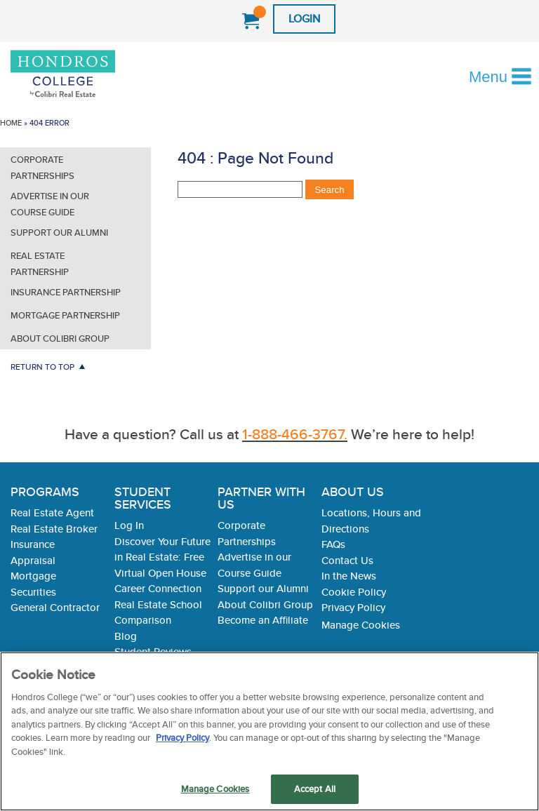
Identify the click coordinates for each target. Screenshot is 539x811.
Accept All (314, 789)
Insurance (33, 544)
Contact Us (347, 560)
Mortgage (33, 575)
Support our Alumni (59, 232)
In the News (348, 575)
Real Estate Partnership (40, 264)
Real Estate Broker (54, 528)
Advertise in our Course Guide (50, 204)
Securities (33, 591)
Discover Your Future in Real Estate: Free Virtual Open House (162, 557)
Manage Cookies (360, 625)
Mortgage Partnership (65, 315)
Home (11, 122)
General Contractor (55, 607)
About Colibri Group (60, 338)
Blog (125, 636)
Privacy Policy (353, 607)
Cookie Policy (353, 591)
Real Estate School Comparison (158, 612)
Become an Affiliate (263, 619)
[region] (269, 731)
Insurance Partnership (66, 292)
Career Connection (157, 588)
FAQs (333, 544)
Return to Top (42, 367)
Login (304, 19)
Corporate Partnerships (42, 167)
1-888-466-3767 (219, 22)
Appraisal (33, 560)
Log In (129, 525)
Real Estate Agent (52, 512)
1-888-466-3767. (294, 434)
